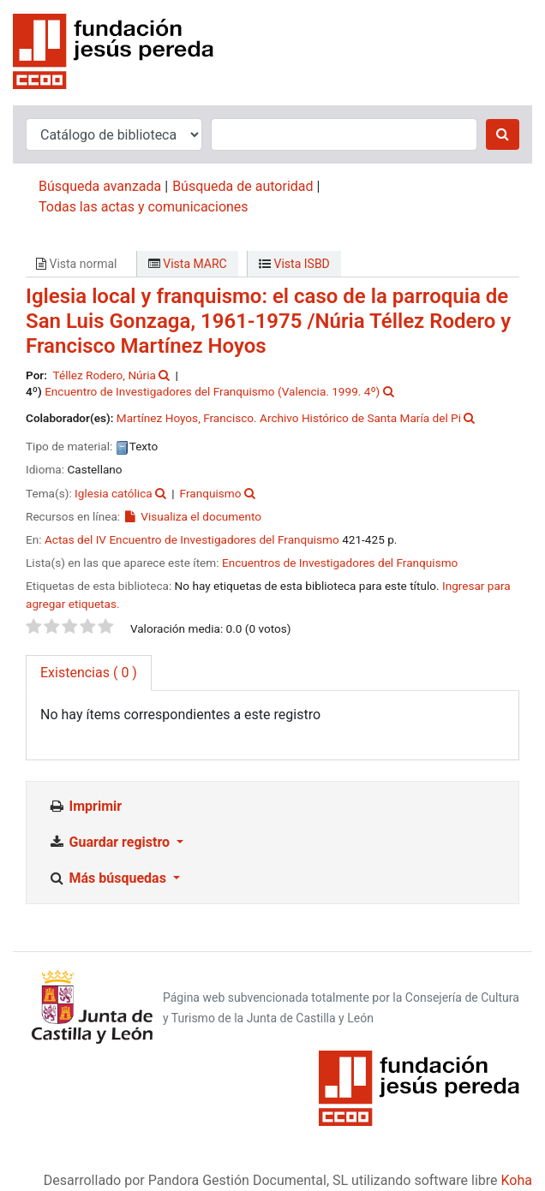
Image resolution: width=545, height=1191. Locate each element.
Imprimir (85, 806)
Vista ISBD (294, 264)
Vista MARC (187, 264)
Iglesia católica (114, 493)
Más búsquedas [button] (109, 878)
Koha (516, 1180)
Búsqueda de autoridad (242, 186)
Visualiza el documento (192, 516)
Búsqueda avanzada (100, 186)
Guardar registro (110, 842)
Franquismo (211, 493)
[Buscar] (502, 134)
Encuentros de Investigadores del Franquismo (340, 562)
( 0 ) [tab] (88, 672)
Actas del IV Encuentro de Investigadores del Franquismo (192, 539)
